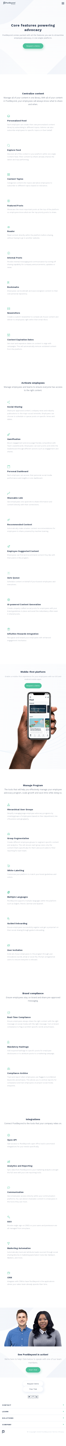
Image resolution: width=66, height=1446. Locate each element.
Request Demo (33, 1384)
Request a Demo (33, 46)
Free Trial (33, 1389)
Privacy (61, 1432)
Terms (54, 1432)
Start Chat (33, 1370)
